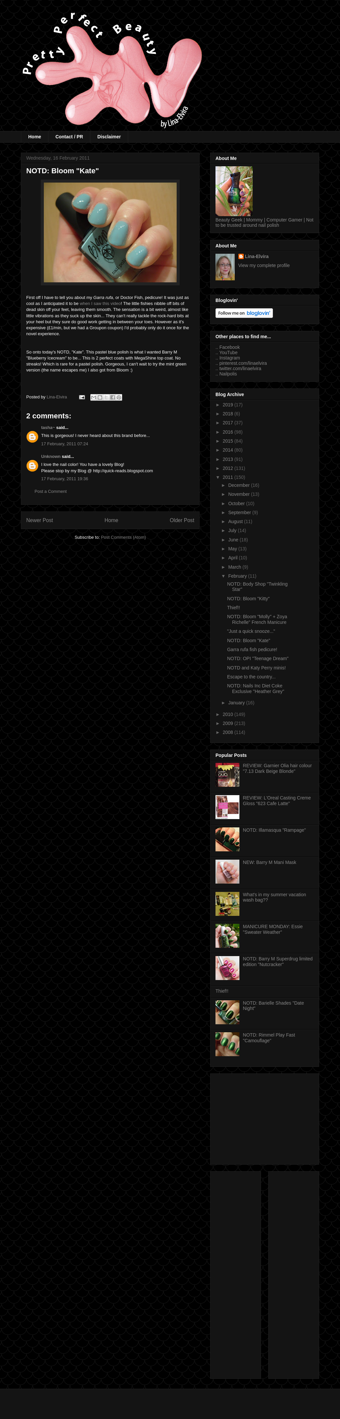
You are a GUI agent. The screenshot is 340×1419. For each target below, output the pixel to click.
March (235, 567)
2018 (228, 413)
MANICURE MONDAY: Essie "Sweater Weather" (273, 929)
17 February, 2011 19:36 (64, 478)
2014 (228, 450)
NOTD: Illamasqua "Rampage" (274, 830)
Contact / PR (69, 136)
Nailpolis (228, 373)
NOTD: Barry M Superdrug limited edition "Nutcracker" (278, 961)
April (233, 557)
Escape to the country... (251, 676)
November (239, 494)
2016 (228, 432)
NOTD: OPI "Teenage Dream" (258, 658)
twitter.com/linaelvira (240, 368)
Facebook (229, 347)
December (239, 485)
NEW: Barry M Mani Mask (270, 862)
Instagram (229, 357)
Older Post (182, 520)
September (240, 512)
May (233, 548)
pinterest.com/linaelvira (243, 363)
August (236, 521)
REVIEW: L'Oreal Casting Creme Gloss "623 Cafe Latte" (277, 800)
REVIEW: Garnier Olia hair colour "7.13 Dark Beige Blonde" (277, 768)
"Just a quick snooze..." (251, 631)
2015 (228, 441)
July (233, 530)
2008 (228, 732)
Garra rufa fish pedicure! (252, 649)
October (237, 503)
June (233, 539)
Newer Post (39, 520)
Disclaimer (109, 136)
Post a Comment (51, 491)
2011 (228, 477)
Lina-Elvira (257, 256)
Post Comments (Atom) (123, 537)
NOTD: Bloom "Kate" (248, 640)
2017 (228, 422)
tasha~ (48, 427)
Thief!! (233, 607)
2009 (228, 723)
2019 (228, 404)
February (238, 576)
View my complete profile (264, 265)
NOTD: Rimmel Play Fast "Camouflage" (269, 1037)
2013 (228, 459)
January (237, 702)
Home (34, 136)
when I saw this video (100, 303)
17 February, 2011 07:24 (64, 443)
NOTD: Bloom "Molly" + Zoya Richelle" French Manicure (257, 619)
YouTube (228, 352)
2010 (228, 714)
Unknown (51, 456)
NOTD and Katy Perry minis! (256, 667)
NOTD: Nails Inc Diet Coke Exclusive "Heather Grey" (255, 688)
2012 (228, 468)
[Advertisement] (264, 1117)
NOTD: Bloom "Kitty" (248, 598)
